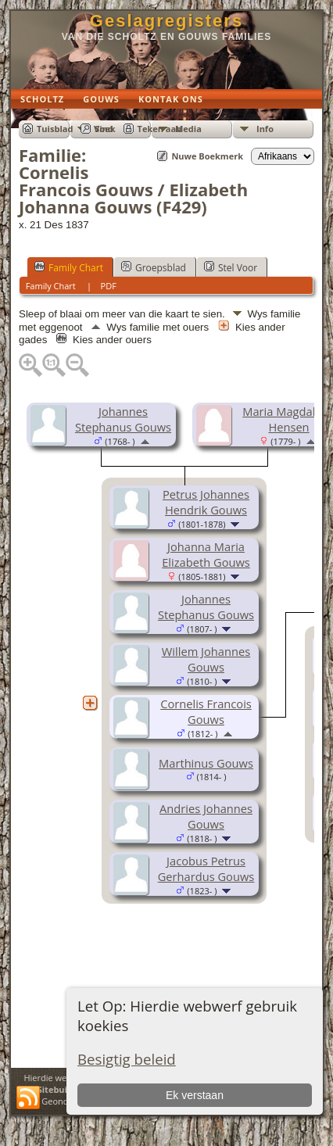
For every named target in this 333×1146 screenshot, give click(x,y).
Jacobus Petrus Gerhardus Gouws (206, 868)
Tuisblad (55, 128)
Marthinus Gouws (206, 763)
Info (265, 128)
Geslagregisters (166, 20)
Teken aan (160, 128)
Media (188, 128)
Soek (105, 128)
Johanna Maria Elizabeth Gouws (206, 554)
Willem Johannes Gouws (206, 659)
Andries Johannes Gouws (205, 816)
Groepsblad (153, 267)
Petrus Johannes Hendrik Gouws (206, 501)
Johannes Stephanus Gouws (123, 419)
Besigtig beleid (126, 1059)
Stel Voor (230, 267)
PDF (108, 286)
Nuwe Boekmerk (207, 156)
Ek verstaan (195, 1095)
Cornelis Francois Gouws (206, 711)
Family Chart (68, 267)
